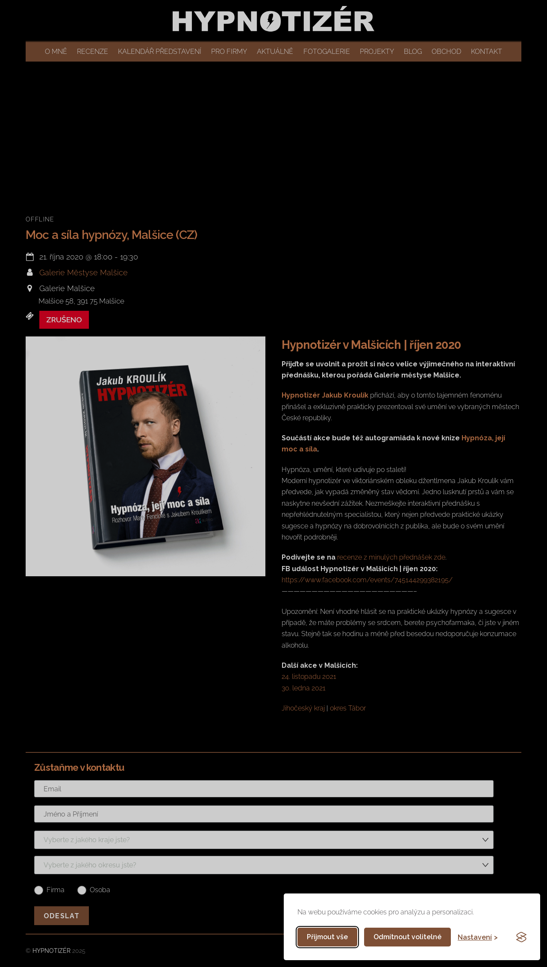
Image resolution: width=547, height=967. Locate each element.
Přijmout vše (327, 937)
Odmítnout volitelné (407, 937)
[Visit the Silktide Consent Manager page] (521, 937)
